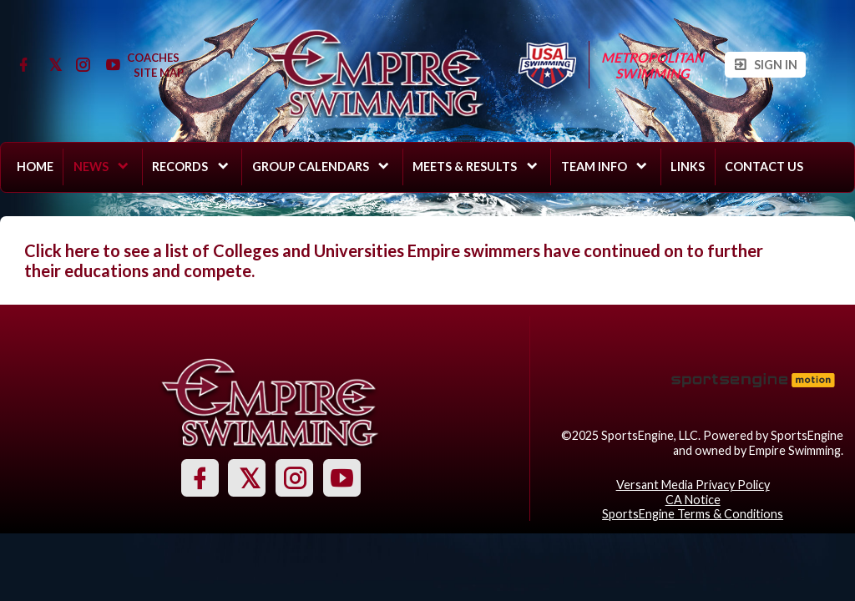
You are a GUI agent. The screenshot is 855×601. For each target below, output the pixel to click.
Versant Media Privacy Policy (693, 484)
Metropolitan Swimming (652, 65)
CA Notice (693, 499)
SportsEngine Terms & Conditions (692, 514)
